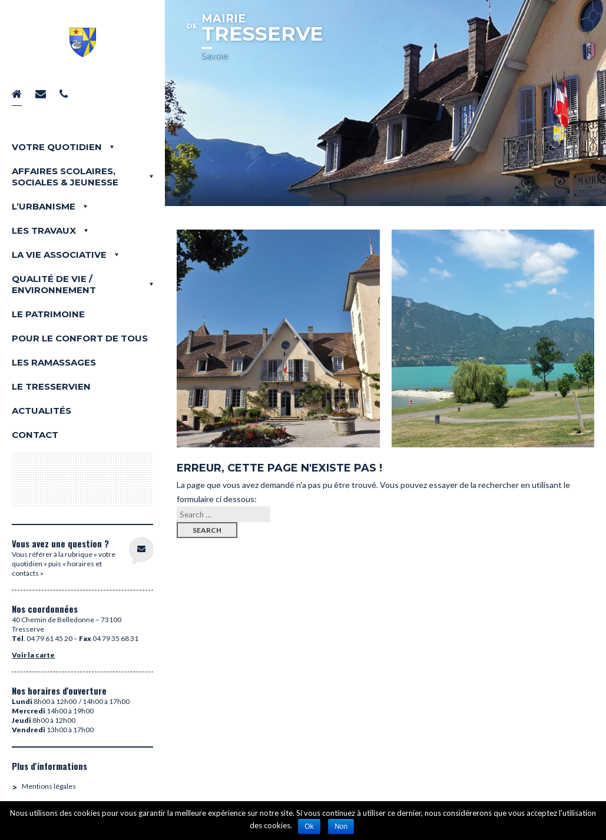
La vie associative (59, 254)
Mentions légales (49, 786)
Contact (35, 434)
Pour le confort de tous (80, 338)
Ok (308, 826)
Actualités (41, 410)
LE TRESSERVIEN (51, 386)
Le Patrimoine (48, 314)
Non (341, 826)
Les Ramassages (54, 362)
